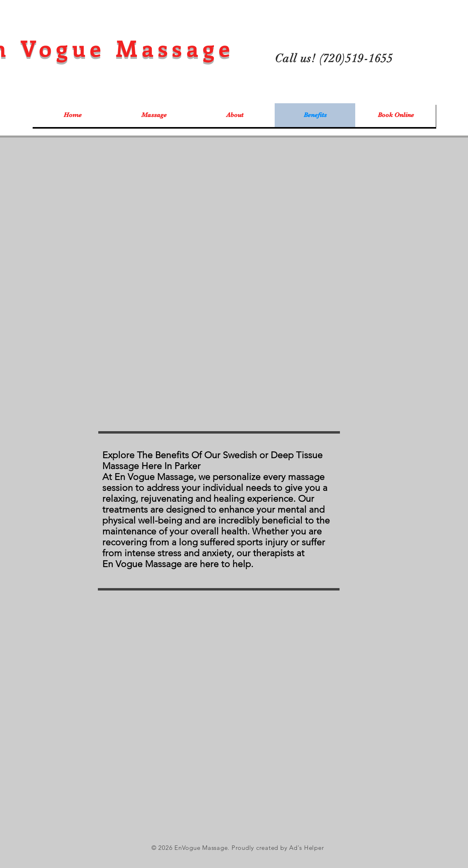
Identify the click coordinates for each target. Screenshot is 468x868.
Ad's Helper (306, 847)
